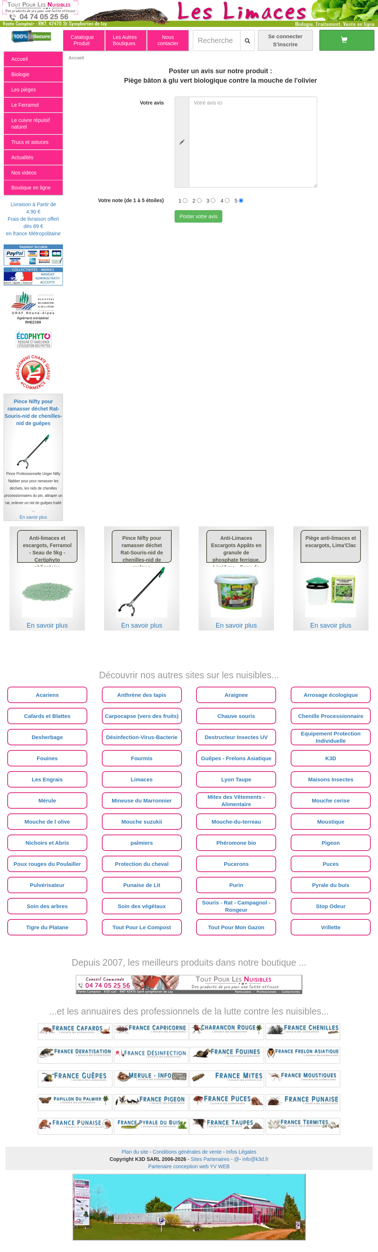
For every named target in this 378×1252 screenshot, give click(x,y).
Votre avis (152, 103)
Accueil (76, 57)
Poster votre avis (198, 216)
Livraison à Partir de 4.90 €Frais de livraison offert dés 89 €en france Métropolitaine (33, 218)
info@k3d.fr (255, 1159)
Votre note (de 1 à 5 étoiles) (131, 200)
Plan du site (135, 1152)
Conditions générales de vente (187, 1152)
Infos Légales (241, 1152)
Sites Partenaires (210, 1159)
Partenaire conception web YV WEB (189, 1166)
